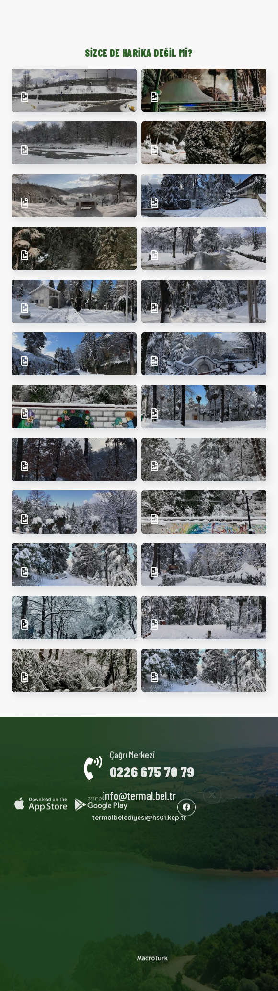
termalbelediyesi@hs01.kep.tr (139, 811)
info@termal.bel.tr (139, 788)
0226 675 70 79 (152, 764)
